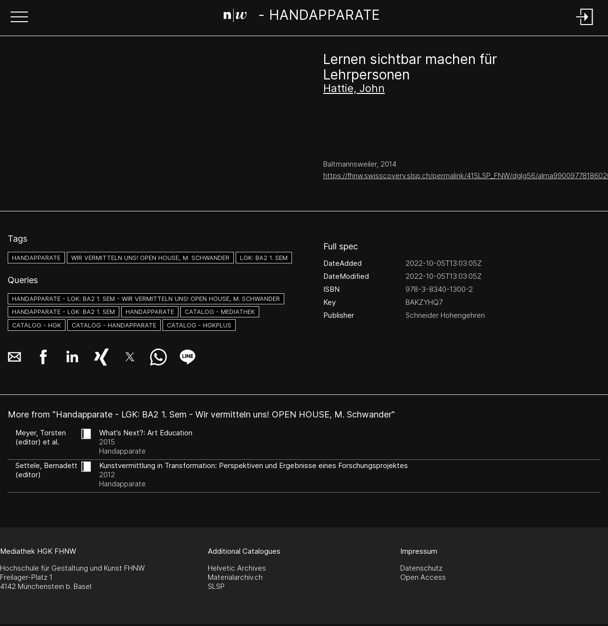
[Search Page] (302, 17)
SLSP (216, 586)
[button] (19, 18)
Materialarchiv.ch (235, 577)
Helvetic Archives (237, 568)
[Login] (584, 25)
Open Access (423, 577)
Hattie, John (354, 88)
